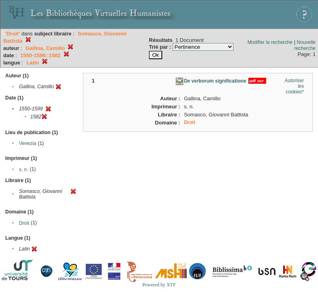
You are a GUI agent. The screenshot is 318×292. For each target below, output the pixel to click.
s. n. (23, 169)
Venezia (27, 143)
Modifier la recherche (270, 42)
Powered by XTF (159, 285)
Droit (24, 223)
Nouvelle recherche (305, 45)
